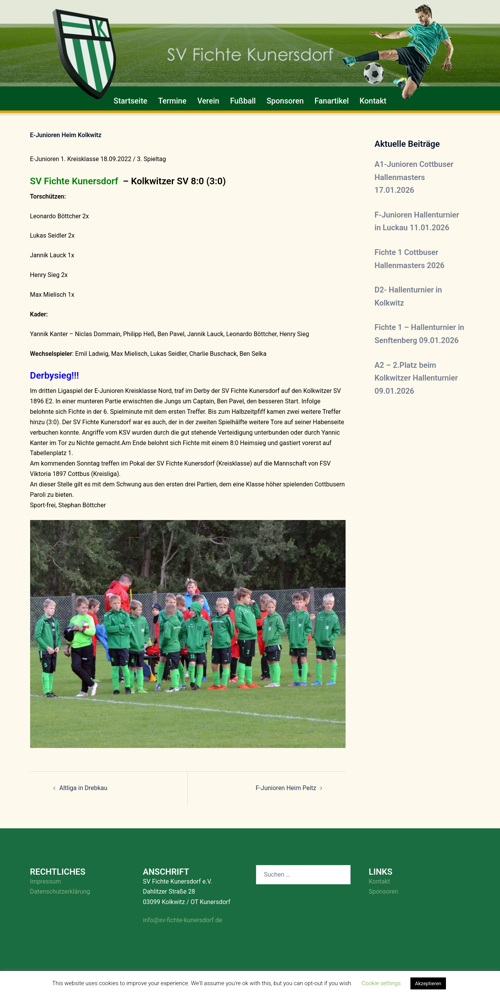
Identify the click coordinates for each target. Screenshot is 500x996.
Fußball (243, 100)
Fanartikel (332, 100)
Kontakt (372, 100)
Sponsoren (284, 100)
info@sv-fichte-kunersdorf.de (182, 920)
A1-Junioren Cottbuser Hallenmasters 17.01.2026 (414, 177)
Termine (172, 100)
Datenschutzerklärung (60, 891)
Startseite (130, 100)
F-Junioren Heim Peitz (286, 788)
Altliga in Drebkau (83, 788)
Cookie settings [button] (381, 983)
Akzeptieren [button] (428, 983)
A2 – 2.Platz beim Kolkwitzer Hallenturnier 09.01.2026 (416, 378)
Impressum (45, 881)
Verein (208, 100)
